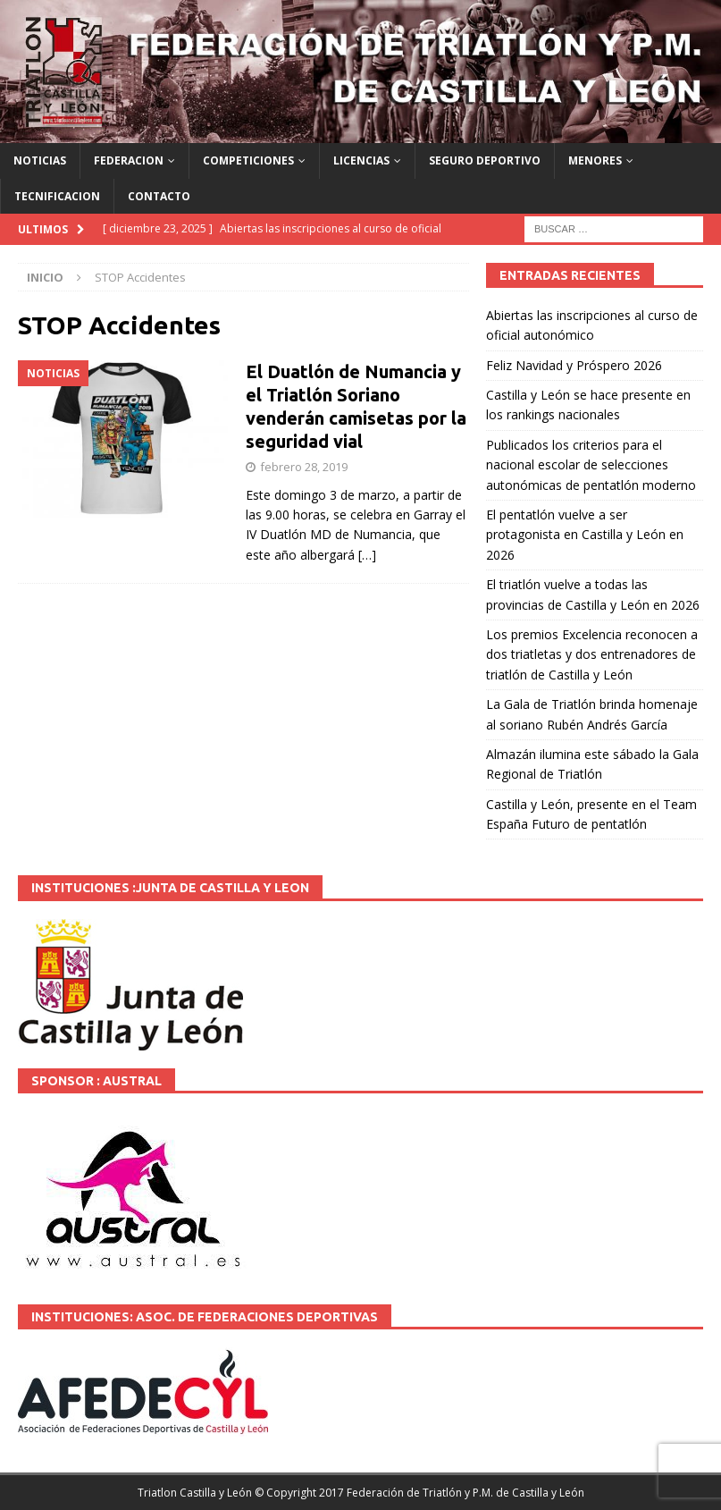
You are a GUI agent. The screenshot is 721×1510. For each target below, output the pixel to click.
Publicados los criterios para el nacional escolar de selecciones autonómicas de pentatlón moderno (591, 464)
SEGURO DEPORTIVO (485, 160)
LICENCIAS (361, 160)
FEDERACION (128, 160)
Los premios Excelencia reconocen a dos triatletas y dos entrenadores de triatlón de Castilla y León (592, 654)
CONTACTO (159, 196)
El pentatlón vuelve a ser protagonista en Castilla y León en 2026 (584, 534)
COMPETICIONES (248, 160)
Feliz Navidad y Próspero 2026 (574, 365)
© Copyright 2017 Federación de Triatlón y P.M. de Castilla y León (419, 1492)
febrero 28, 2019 (304, 467)
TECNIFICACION (57, 196)
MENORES (595, 160)
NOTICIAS (39, 160)
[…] (367, 554)
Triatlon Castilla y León (195, 1492)
